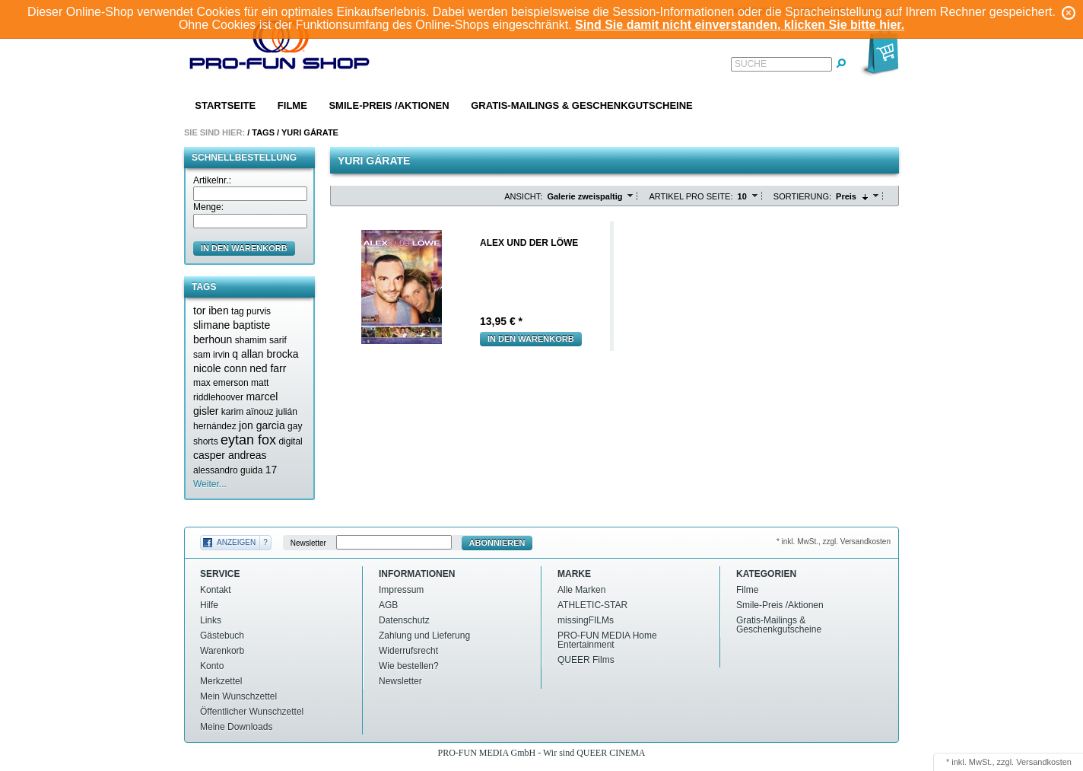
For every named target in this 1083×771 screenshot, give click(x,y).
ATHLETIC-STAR (592, 605)
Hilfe (209, 605)
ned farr (267, 368)
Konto (212, 666)
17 (271, 470)
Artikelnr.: (212, 180)
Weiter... (210, 484)
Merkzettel (221, 681)
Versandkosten (1044, 761)
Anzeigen (236, 542)
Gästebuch (222, 635)
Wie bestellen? (409, 666)
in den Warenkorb (244, 248)
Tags (263, 132)
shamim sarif (261, 340)
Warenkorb (222, 650)
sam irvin (211, 354)
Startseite (225, 105)
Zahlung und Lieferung (424, 635)
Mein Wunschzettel (238, 696)
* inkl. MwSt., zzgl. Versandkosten (834, 541)
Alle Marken (581, 590)
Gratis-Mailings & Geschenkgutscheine (582, 105)
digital (290, 441)
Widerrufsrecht (408, 650)
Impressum (401, 590)
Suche (751, 64)
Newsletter (308, 543)
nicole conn (220, 368)
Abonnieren (497, 542)
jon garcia (262, 425)
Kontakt (215, 590)
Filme (292, 105)
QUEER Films (586, 660)
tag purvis (251, 311)
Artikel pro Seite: (690, 196)
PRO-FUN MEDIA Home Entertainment (607, 640)
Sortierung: (802, 196)
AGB (388, 605)
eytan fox (248, 440)
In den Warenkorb (531, 338)
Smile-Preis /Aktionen (389, 105)
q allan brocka (265, 354)
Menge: (208, 207)
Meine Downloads (236, 727)
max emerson (221, 383)
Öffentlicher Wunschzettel (251, 711)
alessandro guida (227, 470)
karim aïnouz (247, 411)
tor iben (211, 310)
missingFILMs (585, 620)
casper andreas (230, 455)
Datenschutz (404, 620)
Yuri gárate (309, 132)
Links (210, 620)
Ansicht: (523, 196)
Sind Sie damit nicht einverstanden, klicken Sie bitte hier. (739, 24)
